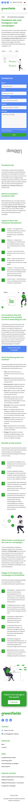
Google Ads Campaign (8, 786)
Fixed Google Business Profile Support (12, 777)
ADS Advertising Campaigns (15, 17)
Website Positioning (7, 780)
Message (4, 111)
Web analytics (5, 766)
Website (3, 104)
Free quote (14, 702)
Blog (2, 744)
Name (3, 83)
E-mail (3, 90)
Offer (3, 17)
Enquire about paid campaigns (14, 349)
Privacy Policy (14, 795)
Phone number (5, 97)
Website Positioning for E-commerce (12, 783)
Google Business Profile (8, 757)
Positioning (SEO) (6, 760)
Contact (4, 747)
